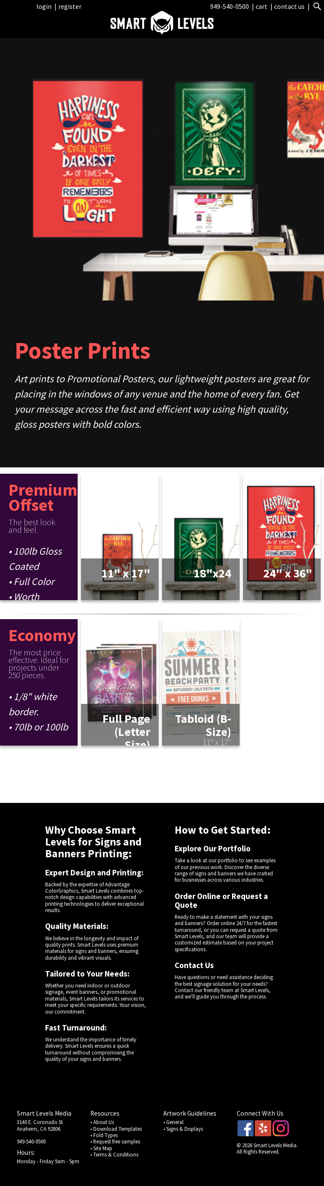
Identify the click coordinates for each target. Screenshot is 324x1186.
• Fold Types (104, 1135)
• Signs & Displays (183, 1128)
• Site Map (101, 1148)
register (69, 6)
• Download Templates (116, 1128)
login (43, 6)
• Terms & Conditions (114, 1154)
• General (173, 1122)
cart (262, 6)
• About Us (102, 1122)
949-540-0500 (229, 6)
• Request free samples (115, 1141)
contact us (289, 6)
